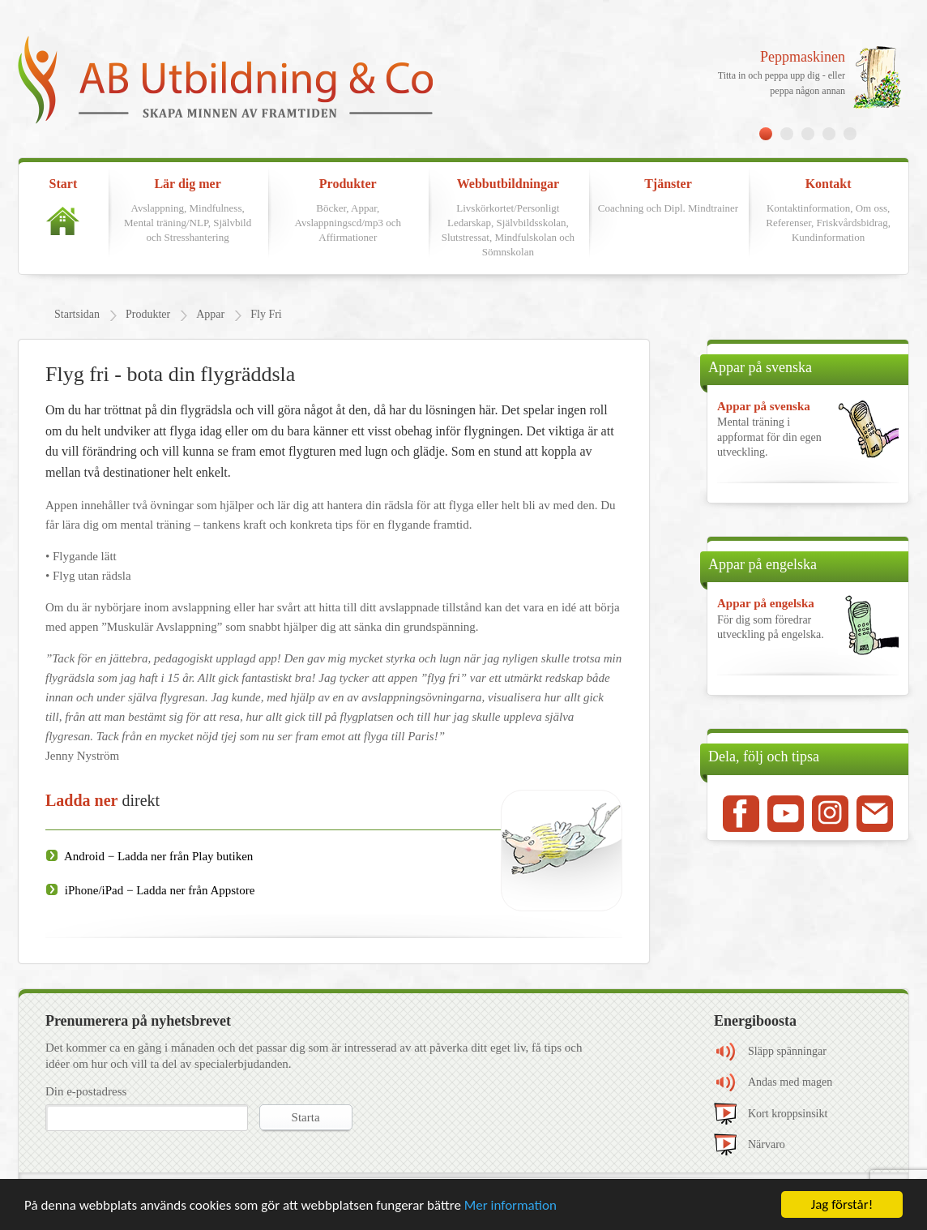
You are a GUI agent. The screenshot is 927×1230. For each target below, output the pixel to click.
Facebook (741, 813)
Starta (306, 1117)
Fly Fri (266, 314)
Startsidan (77, 314)
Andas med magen (790, 1082)
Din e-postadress (85, 1091)
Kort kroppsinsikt (787, 1114)
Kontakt (828, 211)
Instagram (830, 813)
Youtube (785, 813)
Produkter (348, 211)
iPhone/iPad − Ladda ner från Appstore (158, 890)
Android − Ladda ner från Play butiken (157, 856)
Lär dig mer (188, 211)
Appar (210, 314)
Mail (875, 813)
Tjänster (668, 196)
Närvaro (766, 1144)
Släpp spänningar (787, 1051)
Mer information (510, 1205)
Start (62, 206)
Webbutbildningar (508, 218)
